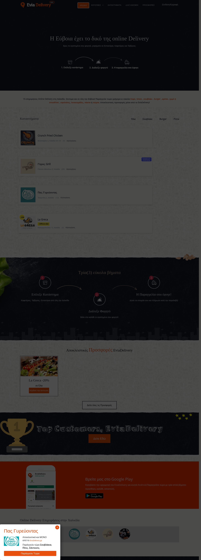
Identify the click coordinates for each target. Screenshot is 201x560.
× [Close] (57, 527)
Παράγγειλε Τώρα (30, 553)
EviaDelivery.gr (37, 540)
